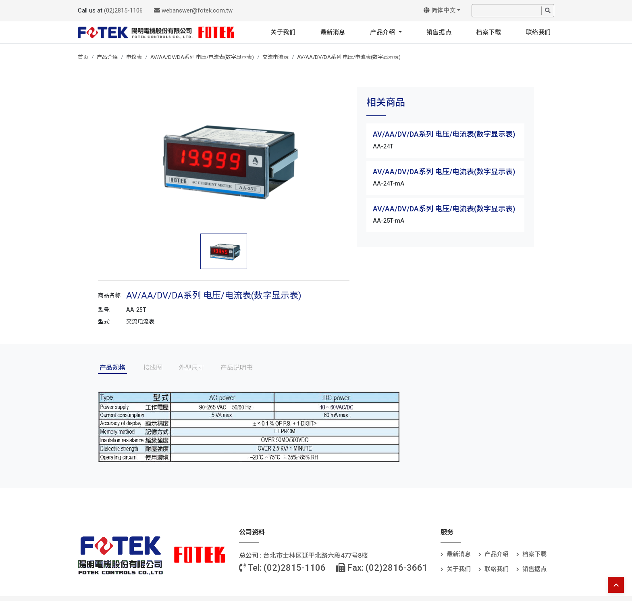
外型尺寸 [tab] (191, 367)
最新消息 (332, 32)
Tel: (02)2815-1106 (282, 568)
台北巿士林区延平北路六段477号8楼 (315, 555)
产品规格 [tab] (112, 367)
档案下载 (488, 32)
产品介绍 (383, 32)
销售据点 (438, 32)
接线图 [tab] (152, 367)
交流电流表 (275, 57)
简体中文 (439, 10)
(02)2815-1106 (123, 10)
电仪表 (134, 57)
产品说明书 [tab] (236, 367)
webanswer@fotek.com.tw (193, 10)
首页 (83, 57)
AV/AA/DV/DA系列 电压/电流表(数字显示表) (202, 57)
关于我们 (282, 32)
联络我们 (538, 32)
